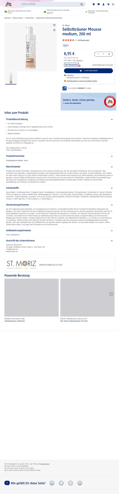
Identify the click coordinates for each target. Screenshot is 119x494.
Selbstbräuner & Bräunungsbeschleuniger (49, 18)
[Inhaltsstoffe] (59, 188)
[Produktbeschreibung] (59, 119)
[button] (113, 4)
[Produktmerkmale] (59, 156)
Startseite (7, 18)
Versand (79, 60)
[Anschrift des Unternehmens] (59, 241)
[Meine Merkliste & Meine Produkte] (98, 4)
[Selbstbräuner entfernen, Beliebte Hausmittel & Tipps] (31, 301)
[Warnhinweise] (59, 167)
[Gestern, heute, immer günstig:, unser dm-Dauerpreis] (88, 102)
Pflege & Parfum (18, 18)
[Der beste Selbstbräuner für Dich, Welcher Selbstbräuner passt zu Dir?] (87, 301)
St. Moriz (66, 26)
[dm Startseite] (8, 4)
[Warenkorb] (108, 4)
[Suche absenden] (82, 4)
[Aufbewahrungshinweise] (59, 231)
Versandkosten (44, 464)
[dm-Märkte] (93, 4)
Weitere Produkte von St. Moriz (34, 264)
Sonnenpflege (29, 18)
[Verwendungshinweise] (59, 205)
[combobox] (52, 4)
